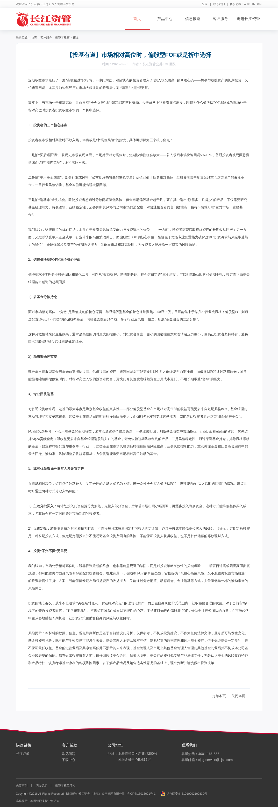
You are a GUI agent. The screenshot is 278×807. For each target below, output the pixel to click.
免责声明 (22, 785)
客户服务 (220, 19)
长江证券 (22, 754)
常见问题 (68, 754)
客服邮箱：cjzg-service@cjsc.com (207, 760)
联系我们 (219, 4)
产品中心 (165, 19)
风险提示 (41, 785)
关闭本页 (238, 696)
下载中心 (68, 760)
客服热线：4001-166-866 (200, 754)
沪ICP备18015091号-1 (141, 793)
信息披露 (192, 19)
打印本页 (219, 696)
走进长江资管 (248, 19)
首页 (137, 19)
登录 (205, 4)
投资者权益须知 (65, 785)
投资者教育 (62, 37)
